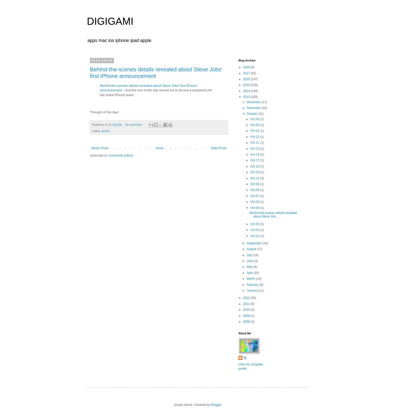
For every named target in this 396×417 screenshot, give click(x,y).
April (250, 273)
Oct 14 (255, 178)
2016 (247, 79)
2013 (247, 97)
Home (160, 148)
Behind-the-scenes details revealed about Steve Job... (273, 214)
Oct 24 (255, 131)
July (250, 255)
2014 (247, 91)
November (254, 108)
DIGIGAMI (110, 21)
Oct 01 (255, 236)
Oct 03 (255, 224)
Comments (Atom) (120, 155)
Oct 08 (255, 190)
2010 (247, 310)
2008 (247, 321)
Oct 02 (255, 230)
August (252, 249)
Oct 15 (255, 172)
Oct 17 (255, 160)
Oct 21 (255, 142)
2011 (247, 304)
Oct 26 (255, 125)
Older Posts (219, 148)
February (253, 285)
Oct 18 (255, 154)
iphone (106, 131)
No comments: (134, 124)
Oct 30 (255, 119)
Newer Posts (99, 148)
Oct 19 (255, 148)
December (254, 102)
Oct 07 (255, 196)
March (251, 278)
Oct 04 (255, 208)
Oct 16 (255, 166)
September (254, 243)
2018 (247, 67)
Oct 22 (255, 137)
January (252, 290)
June (250, 261)
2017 (247, 73)
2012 (247, 298)
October (252, 114)
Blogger (216, 405)
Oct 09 (255, 184)
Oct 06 (255, 202)
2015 (247, 85)
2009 (247, 316)
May (250, 267)
